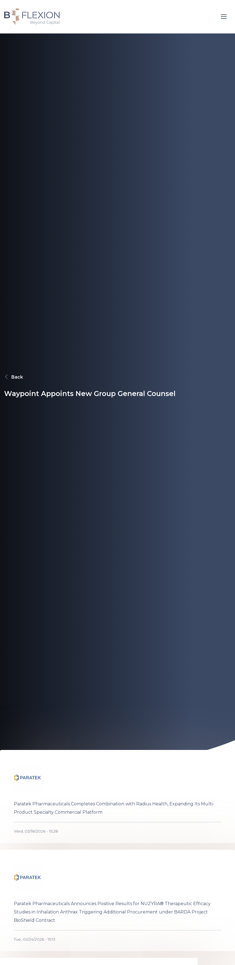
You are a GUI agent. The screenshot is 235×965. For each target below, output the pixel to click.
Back (13, 376)
